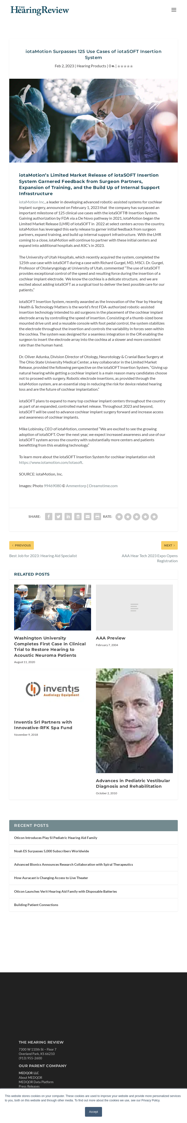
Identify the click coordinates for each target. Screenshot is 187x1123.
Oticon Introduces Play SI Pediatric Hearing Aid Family (55, 879)
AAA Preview (111, 674)
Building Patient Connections (36, 946)
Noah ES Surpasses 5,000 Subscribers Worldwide (51, 893)
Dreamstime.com (103, 521)
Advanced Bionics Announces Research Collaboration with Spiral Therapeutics (73, 906)
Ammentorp (76, 521)
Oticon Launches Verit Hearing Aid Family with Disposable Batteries (65, 933)
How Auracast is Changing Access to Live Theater (51, 919)
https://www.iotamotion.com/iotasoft (50, 498)
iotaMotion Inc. (32, 213)
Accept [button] (93, 1112)
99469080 (52, 521)
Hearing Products (91, 77)
